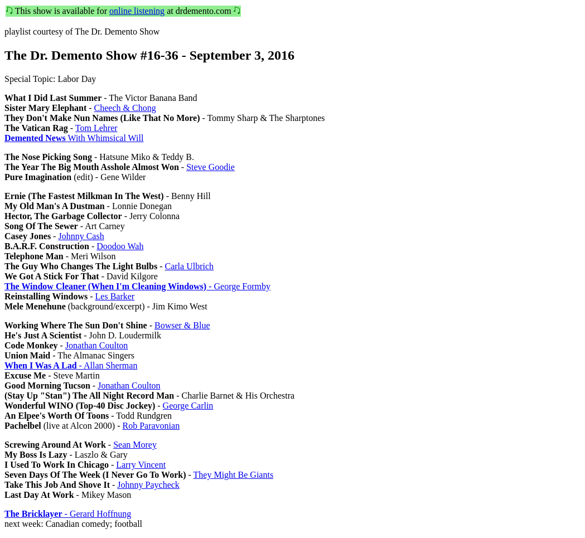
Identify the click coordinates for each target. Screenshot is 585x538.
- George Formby (137, 286)
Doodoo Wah (119, 246)
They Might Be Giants (234, 474)
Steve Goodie (210, 167)
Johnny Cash (81, 236)
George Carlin (188, 405)
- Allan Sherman (70, 365)
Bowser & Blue (182, 325)
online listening (137, 11)
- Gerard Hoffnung (67, 513)
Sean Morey (135, 444)
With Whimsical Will (73, 138)
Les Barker (115, 296)
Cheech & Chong (125, 108)
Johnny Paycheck (148, 484)
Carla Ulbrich (189, 266)
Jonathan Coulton (96, 345)
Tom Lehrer (96, 128)
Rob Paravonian (151, 425)
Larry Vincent (141, 464)
